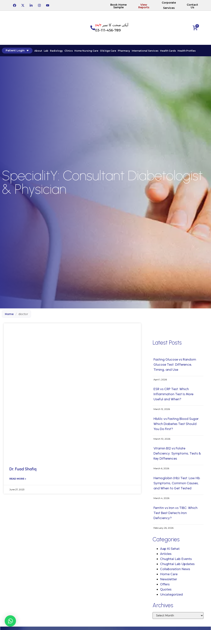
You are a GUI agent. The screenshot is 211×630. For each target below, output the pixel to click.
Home (9, 314)
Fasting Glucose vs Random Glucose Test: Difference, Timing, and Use (175, 364)
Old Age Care (108, 50)
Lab (46, 50)
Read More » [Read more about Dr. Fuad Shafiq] (17, 478)
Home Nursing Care (86, 50)
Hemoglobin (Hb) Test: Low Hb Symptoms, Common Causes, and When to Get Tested (177, 483)
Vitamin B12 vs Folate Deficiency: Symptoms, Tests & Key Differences (177, 453)
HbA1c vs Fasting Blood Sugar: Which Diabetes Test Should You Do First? (176, 424)
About (38, 50)
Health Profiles (187, 50)
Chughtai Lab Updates (177, 564)
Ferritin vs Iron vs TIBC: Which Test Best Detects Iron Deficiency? (175, 513)
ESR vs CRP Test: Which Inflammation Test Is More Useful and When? (173, 394)
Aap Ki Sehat (170, 549)
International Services (145, 50)
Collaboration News (175, 569)
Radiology (56, 50)
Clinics (68, 50)
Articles (166, 554)
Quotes (166, 589)
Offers (165, 584)
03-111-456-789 (108, 30)
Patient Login (17, 50)
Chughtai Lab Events (176, 559)
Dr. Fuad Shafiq (22, 469)
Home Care (169, 574)
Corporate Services (169, 5)
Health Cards (168, 50)
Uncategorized (171, 594)
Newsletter (168, 579)
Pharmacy (124, 50)
